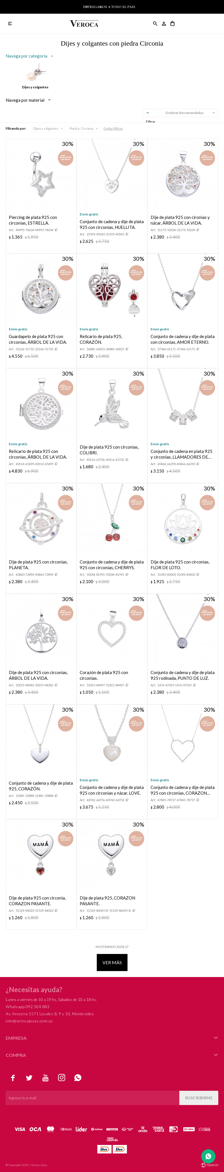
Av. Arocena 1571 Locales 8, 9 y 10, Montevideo (50, 1013)
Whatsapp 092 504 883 (27, 1006)
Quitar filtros (113, 128)
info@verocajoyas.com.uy (29, 1020)
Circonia (81, 128)
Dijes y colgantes (45, 128)
